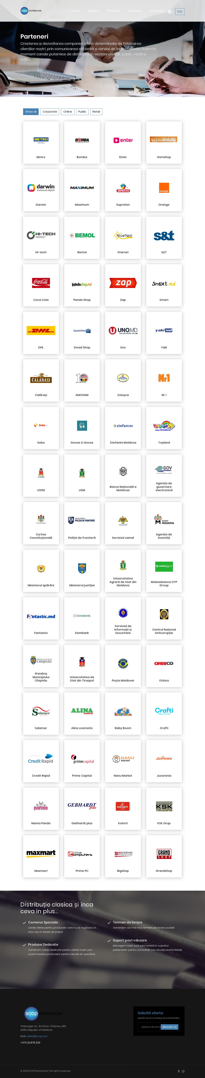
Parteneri (119, 9)
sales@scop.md (36, 1036)
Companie (138, 9)
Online (67, 112)
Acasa (85, 6)
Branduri (101, 9)
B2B (179, 10)
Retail (96, 112)
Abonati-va (169, 1027)
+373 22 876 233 (30, 1042)
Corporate (50, 112)
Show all (30, 112)
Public (82, 112)
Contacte (157, 9)
